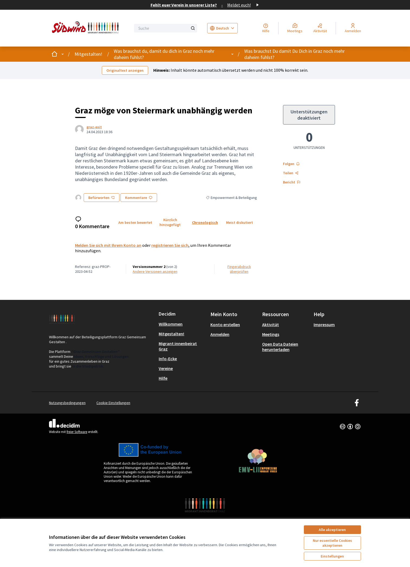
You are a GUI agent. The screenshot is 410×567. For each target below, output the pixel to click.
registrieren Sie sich (169, 245)
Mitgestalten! (88, 54)
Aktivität (270, 324)
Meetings (270, 334)
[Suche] (165, 28)
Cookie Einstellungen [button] (113, 402)
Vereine (166, 368)
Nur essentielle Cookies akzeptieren (332, 543)
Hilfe (163, 378)
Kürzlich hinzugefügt (170, 222)
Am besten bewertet (135, 222)
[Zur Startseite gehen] (86, 28)
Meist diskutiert (239, 222)
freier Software (77, 432)
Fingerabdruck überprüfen (239, 269)
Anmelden (219, 334)
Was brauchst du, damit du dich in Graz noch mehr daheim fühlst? (164, 54)
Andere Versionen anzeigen (155, 271)
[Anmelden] (353, 28)
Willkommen (171, 324)
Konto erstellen (225, 324)
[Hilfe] (266, 28)
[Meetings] (295, 28)
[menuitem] (182, 324)
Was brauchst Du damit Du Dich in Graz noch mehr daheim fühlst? (294, 54)
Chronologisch (205, 222)
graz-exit (94, 126)
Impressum (324, 324)
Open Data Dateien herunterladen (280, 346)
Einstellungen (332, 556)
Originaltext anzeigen (125, 70)
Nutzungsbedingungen (67, 402)
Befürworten (101, 197)
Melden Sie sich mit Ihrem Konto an (108, 245)
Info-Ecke (168, 358)
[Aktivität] (320, 28)
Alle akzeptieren (332, 529)
